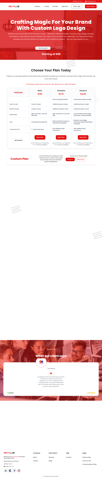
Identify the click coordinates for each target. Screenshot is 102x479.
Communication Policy (89, 464)
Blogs (50, 461)
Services (37, 6)
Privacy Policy (86, 457)
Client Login (76, 6)
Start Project (91, 6)
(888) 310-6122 (77, 1)
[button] (3, 378)
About (35, 457)
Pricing (46, 6)
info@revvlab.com (90, 1)
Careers (35, 461)
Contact (68, 457)
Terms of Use (86, 461)
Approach (65, 6)
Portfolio (55, 6)
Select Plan (39, 138)
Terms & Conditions (41, 145)
